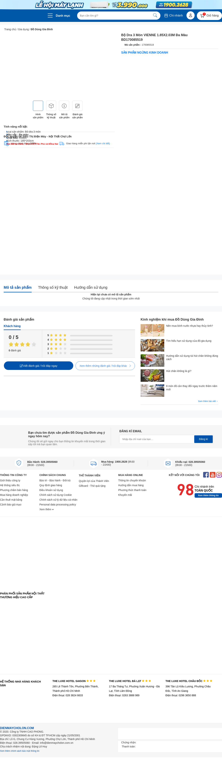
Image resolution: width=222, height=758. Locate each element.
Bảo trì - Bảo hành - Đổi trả (54, 480)
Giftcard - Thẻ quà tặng (92, 485)
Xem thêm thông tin (208, 495)
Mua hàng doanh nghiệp (14, 494)
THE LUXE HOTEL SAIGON (73, 681)
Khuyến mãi (125, 494)
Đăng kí (203, 439)
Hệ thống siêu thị (10, 485)
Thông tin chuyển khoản (132, 480)
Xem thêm (46, 509)
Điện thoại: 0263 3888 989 (124, 695)
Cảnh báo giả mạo (10, 504)
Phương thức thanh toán (132, 490)
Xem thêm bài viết (208, 401)
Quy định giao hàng (50, 485)
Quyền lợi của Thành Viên (94, 480)
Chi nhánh (173, 15)
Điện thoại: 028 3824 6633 (67, 695)
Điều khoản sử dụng (51, 490)
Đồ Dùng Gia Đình (42, 29)
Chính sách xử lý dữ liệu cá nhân (58, 499)
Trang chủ (10, 29)
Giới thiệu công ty (10, 480)
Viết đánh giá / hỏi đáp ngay (38, 365)
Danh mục (63, 15)
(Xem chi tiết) (103, 143)
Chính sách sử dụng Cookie (55, 494)
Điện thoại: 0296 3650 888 (181, 695)
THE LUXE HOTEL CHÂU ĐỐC (189, 681)
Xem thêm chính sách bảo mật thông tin (19, 751)
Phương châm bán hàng (14, 490)
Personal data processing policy (57, 504)
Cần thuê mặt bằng (11, 499)
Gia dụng (23, 29)
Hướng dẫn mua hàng (131, 485)
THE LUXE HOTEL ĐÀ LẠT (130, 681)
